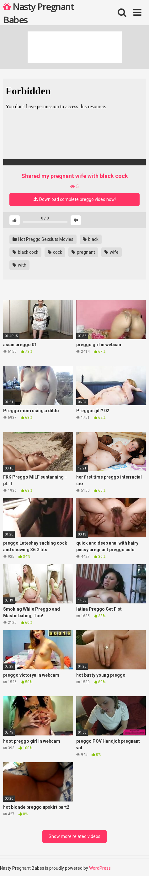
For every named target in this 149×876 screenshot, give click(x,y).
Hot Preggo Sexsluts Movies (43, 239)
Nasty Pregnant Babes (38, 13)
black (90, 239)
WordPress (100, 868)
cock (55, 252)
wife (111, 252)
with (19, 265)
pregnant (83, 252)
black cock (25, 252)
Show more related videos (74, 836)
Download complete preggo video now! (75, 199)
